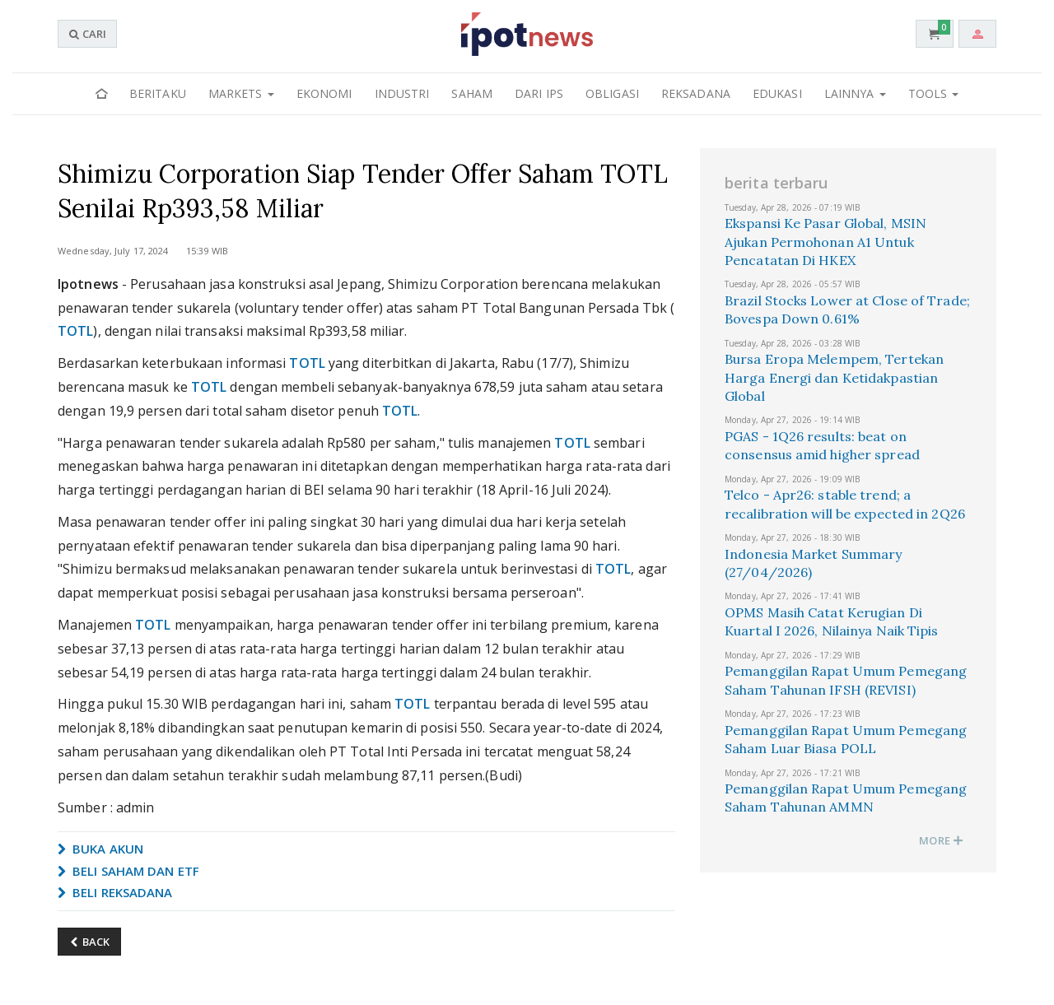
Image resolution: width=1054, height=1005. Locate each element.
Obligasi (612, 93)
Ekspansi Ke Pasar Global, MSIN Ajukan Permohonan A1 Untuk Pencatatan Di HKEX (825, 241)
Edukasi (777, 93)
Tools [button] (933, 93)
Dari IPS (539, 93)
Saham (471, 93)
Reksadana (695, 93)
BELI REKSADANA (115, 892)
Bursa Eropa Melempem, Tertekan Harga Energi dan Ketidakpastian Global (834, 377)
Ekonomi (324, 93)
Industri (402, 93)
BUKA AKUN (100, 848)
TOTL (75, 331)
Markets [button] (241, 93)
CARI (87, 33)
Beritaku (157, 93)
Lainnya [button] (855, 93)
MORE (941, 840)
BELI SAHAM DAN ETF (128, 871)
